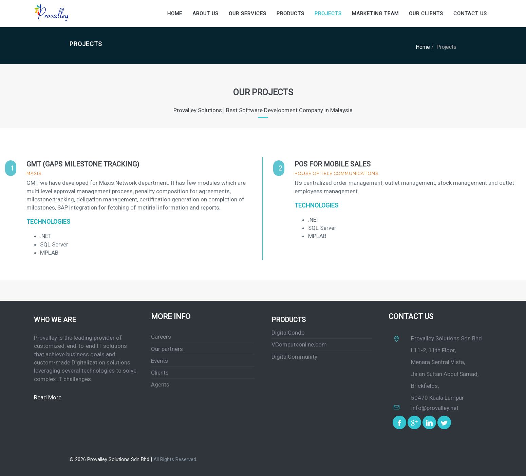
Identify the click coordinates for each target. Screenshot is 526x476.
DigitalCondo (288, 332)
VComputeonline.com (299, 344)
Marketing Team (375, 14)
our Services (247, 14)
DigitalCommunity (294, 356)
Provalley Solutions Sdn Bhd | (120, 459)
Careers (161, 336)
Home (174, 14)
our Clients (426, 14)
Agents (160, 384)
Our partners (167, 348)
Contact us (470, 14)
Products (290, 14)
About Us (205, 14)
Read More (47, 397)
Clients (160, 372)
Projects (328, 14)
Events (159, 360)
